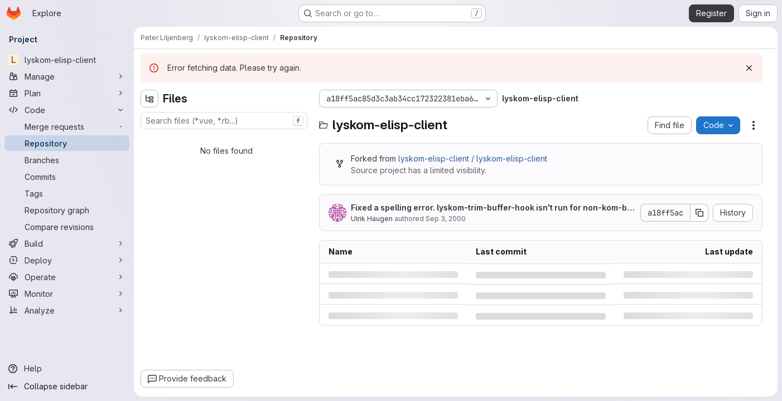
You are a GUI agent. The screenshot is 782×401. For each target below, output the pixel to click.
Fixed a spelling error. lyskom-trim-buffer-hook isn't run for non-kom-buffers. (491, 208)
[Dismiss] (749, 68)
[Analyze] (66, 310)
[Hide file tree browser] (149, 98)
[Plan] (66, 93)
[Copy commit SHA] (699, 213)
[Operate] (66, 277)
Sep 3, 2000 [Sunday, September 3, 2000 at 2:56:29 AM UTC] (446, 218)
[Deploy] (66, 260)
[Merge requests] (66, 126)
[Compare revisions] (66, 226)
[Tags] (66, 193)
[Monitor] (66, 293)
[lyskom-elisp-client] (66, 59)
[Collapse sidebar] (66, 386)
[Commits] (66, 176)
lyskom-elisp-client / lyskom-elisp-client (472, 158)
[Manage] (66, 76)
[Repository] (66, 143)
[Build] (66, 243)
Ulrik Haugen (372, 218)
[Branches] (66, 160)
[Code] (66, 110)
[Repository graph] (66, 210)
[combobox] (224, 120)
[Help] (66, 368)
